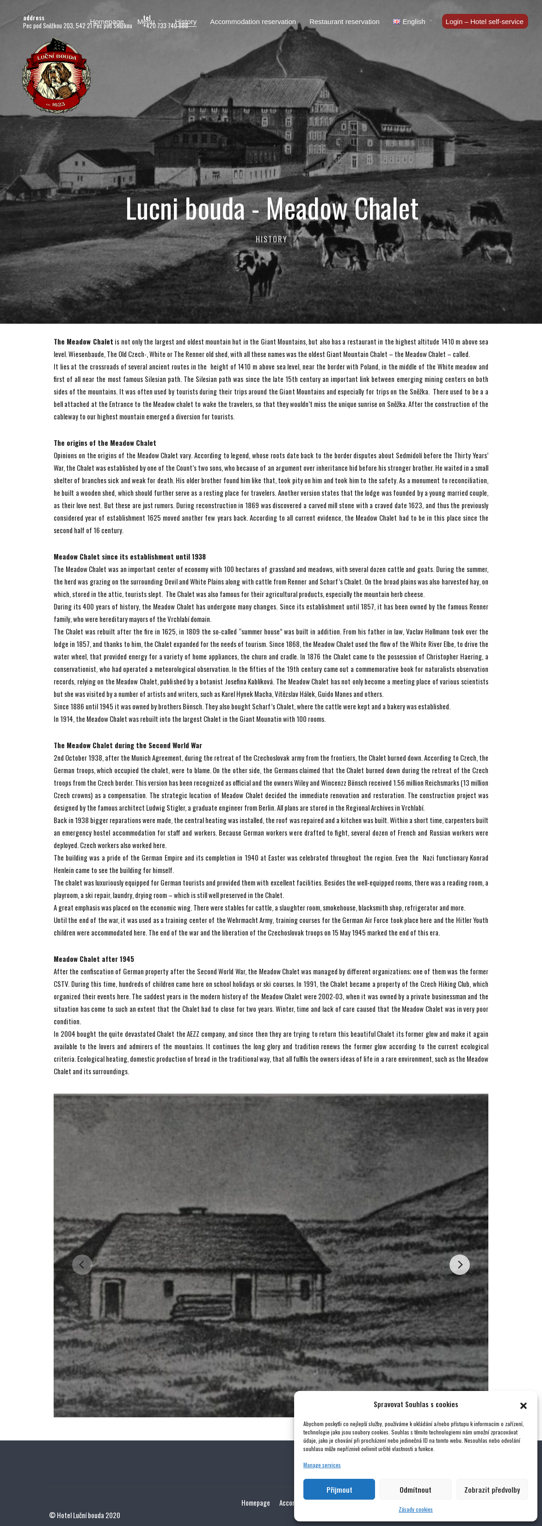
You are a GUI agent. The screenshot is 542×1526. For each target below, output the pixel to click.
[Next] (460, 1265)
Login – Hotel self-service (485, 21)
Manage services (322, 1465)
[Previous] (82, 1265)
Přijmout (339, 1489)
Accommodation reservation (253, 21)
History (186, 21)
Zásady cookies (416, 1509)
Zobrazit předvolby (492, 1489)
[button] (523, 1404)
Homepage (107, 21)
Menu (146, 21)
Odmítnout (415, 1489)
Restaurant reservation (344, 21)
